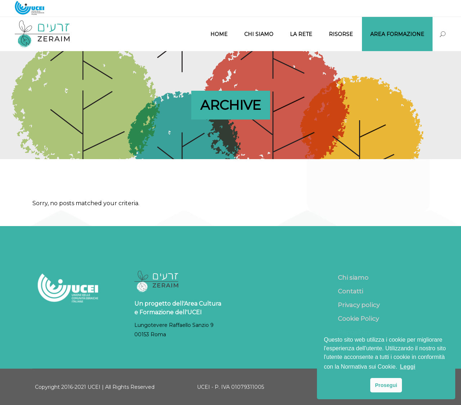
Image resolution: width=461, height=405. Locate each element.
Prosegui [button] (386, 385)
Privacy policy (359, 305)
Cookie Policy (358, 318)
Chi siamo (353, 277)
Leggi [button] (407, 367)
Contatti (350, 291)
